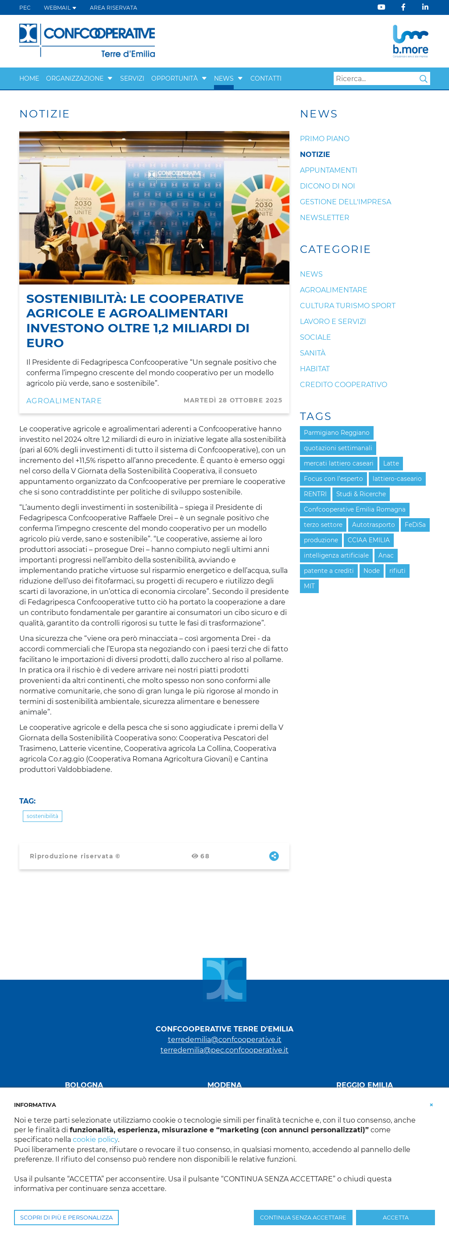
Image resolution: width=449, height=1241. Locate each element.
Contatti (266, 78)
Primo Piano (324, 139)
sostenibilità (42, 816)
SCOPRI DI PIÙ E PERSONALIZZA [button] (66, 1217)
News (224, 78)
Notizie (315, 154)
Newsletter (324, 217)
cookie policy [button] (95, 1139)
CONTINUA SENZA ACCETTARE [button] (303, 1217)
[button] (110, 78)
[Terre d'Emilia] (87, 40)
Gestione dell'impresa (345, 202)
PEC (25, 7)
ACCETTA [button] (396, 1217)
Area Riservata (113, 7)
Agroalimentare (64, 401)
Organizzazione (74, 78)
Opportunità (174, 78)
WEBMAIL (60, 7)
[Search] (382, 78)
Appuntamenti (328, 170)
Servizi (132, 78)
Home (29, 78)
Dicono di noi (327, 186)
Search (424, 79)
